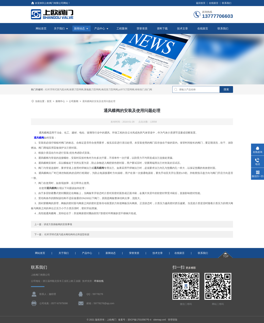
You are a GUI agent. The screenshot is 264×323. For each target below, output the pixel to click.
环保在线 (99, 281)
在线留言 (213, 3)
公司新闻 (73, 101)
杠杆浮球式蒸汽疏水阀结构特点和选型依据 (66, 234)
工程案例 (122, 28)
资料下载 (162, 28)
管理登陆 (172, 319)
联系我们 (226, 3)
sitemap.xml (159, 319)
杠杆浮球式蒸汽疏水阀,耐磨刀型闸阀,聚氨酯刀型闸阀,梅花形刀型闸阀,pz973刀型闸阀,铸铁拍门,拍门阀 (98, 89)
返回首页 (200, 3)
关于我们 (59, 28)
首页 (49, 101)
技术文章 (182, 28)
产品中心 (99, 28)
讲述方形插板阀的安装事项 (58, 224)
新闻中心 (60, 101)
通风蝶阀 (39, 137)
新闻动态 (79, 28)
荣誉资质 (142, 28)
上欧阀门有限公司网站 (56, 3)
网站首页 (41, 28)
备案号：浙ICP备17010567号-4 (134, 319)
